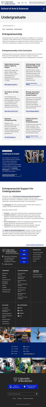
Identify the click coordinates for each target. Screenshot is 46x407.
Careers (24, 258)
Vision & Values (5, 323)
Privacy (14, 398)
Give (26, 2)
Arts (20, 316)
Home (3, 29)
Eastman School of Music (22, 281)
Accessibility (5, 308)
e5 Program (8, 205)
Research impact (6, 319)
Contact (4, 275)
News (20, 308)
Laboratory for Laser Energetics (22, 297)
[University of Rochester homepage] (8, 2)
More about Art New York (11, 111)
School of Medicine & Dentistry (22, 284)
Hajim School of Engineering (21, 277)
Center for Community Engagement (14, 230)
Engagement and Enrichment (6, 310)
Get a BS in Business (10, 137)
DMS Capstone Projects (11, 84)
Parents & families (37, 256)
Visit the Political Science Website (33, 136)
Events (20, 310)
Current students (37, 254)
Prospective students (38, 252)
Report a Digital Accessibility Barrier (35, 244)
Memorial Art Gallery (37, 276)
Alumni (34, 261)
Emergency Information (28, 398)
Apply (19, 2)
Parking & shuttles (6, 289)
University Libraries (37, 274)
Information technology (5, 282)
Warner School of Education (22, 294)
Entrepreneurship (18, 29)
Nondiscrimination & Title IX (7, 316)
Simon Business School (21, 290)
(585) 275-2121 (8, 264)
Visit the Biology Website (32, 111)
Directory (4, 277)
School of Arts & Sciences (14, 8)
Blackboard (5, 273)
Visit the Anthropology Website (33, 84)
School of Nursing (22, 287)
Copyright (19, 398)
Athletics (21, 313)
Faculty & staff (36, 259)
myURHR (4, 287)
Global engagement (6, 313)
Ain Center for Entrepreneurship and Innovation (26, 196)
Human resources (6, 279)
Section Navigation (8, 25)
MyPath (4, 285)
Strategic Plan (5, 321)
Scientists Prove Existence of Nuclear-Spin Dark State (11, 175)
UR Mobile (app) (6, 291)
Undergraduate (9, 29)
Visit (22, 2)
